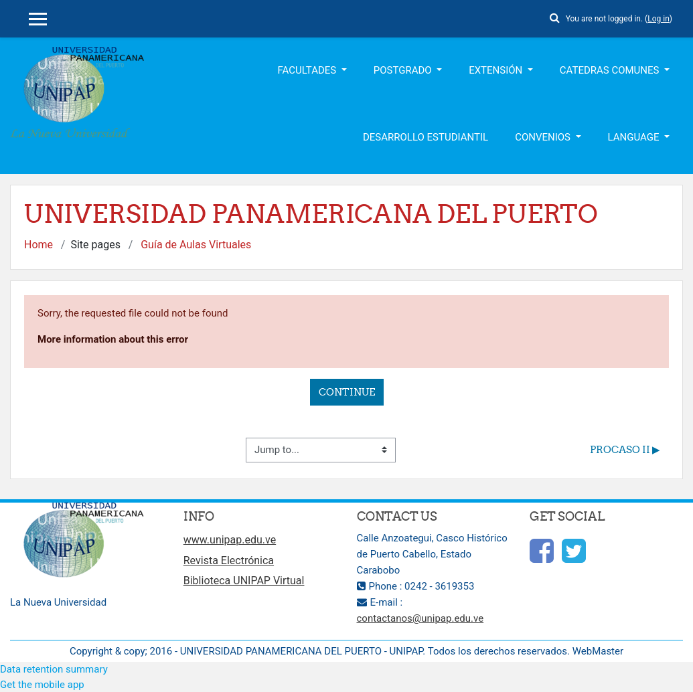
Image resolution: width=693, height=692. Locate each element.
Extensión (497, 70)
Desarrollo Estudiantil (425, 137)
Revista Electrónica (228, 560)
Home (38, 244)
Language (635, 137)
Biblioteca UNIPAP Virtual (244, 580)
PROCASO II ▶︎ (625, 449)
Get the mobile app (42, 685)
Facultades (308, 70)
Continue (347, 391)
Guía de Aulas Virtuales (196, 244)
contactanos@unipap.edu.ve (420, 618)
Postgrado (404, 70)
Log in (658, 18)
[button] (555, 15)
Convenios (544, 137)
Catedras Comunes (611, 70)
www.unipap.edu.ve (229, 539)
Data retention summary (54, 669)
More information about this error (112, 339)
